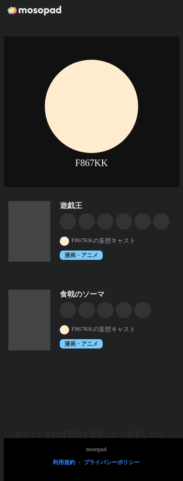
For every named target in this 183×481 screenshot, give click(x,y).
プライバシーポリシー (112, 462)
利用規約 (64, 462)
